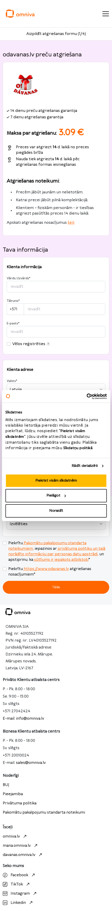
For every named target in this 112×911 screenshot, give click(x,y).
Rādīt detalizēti (85, 465)
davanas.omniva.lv (23, 855)
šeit (71, 222)
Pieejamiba (13, 794)
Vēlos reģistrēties (31, 343)
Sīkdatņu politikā (78, 448)
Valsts (12, 381)
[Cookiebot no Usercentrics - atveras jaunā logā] (86, 396)
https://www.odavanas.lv (46, 568)
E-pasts (13, 323)
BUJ (6, 784)
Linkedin (18, 902)
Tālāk (56, 587)
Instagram (20, 893)
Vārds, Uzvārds (18, 278)
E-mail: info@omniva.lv (23, 718)
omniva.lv (15, 836)
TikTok (17, 884)
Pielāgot (56, 495)
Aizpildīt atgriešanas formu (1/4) (56, 33)
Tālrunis (13, 301)
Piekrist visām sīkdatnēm (56, 480)
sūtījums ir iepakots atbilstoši (60, 559)
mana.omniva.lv (21, 845)
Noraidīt (56, 510)
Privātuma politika (19, 803)
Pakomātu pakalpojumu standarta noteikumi (44, 812)
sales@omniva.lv (31, 762)
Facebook (19, 875)
